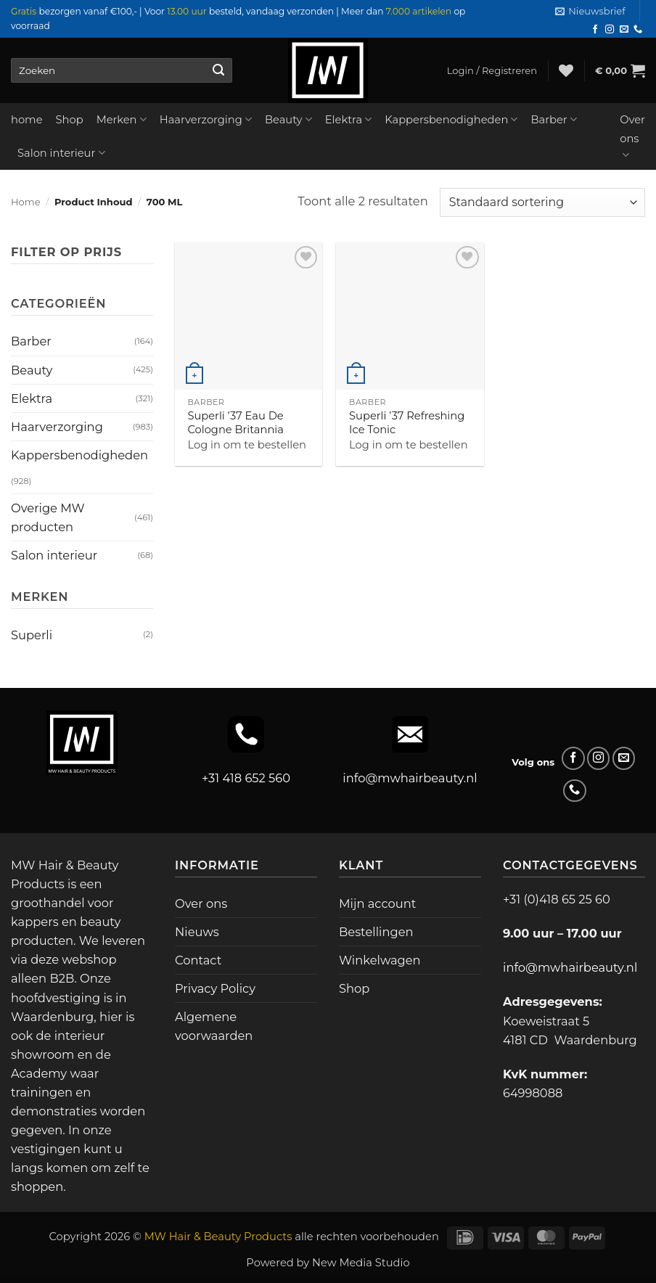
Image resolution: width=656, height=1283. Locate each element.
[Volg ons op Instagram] (609, 30)
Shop (69, 119)
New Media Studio (361, 1262)
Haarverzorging (206, 119)
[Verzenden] (218, 70)
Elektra (348, 119)
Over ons (632, 137)
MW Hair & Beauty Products (218, 1236)
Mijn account (377, 903)
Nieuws (197, 932)
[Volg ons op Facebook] (595, 30)
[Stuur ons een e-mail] (624, 30)
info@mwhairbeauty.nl (410, 778)
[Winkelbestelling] (542, 202)
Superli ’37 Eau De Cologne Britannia (235, 422)
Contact (198, 960)
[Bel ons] (638, 30)
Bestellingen (376, 932)
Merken (122, 119)
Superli (31, 635)
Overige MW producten (48, 517)
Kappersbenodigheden (451, 119)
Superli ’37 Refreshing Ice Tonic (406, 422)
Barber (553, 119)
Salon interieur (61, 153)
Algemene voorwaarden (214, 1026)
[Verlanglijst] (566, 70)
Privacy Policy (215, 988)
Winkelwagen (380, 960)
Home (26, 202)
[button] (590, 11)
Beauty (288, 119)
